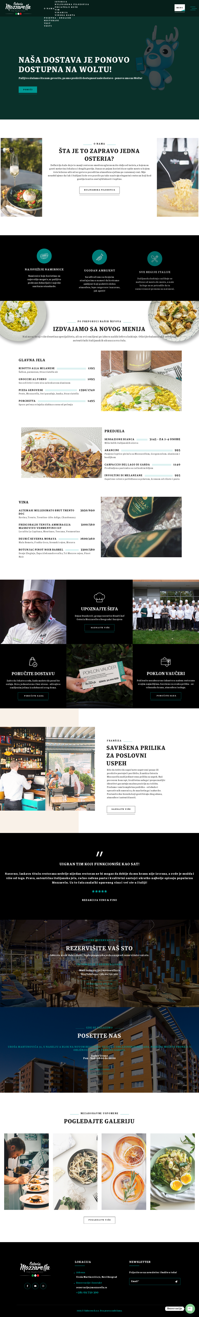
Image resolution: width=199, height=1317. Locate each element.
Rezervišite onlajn (99, 984)
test (47, 23)
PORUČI (27, 90)
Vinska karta (65, 15)
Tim (57, 10)
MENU (179, 8)
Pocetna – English (57, 18)
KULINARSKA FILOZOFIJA (99, 190)
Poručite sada (34, 696)
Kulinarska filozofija (72, 4)
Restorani (51, 21)
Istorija (61, 2)
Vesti (48, 26)
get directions (99, 1069)
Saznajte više (100, 628)
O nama (49, 9)
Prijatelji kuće (66, 7)
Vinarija (61, 13)
